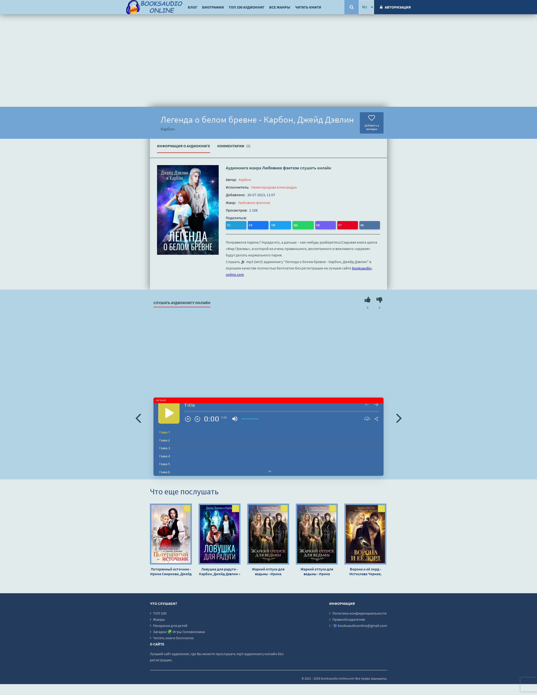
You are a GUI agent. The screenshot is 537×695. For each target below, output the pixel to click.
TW (249, 224)
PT (278, 224)
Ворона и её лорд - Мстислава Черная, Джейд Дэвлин (365, 570)
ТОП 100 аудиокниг (246, 7)
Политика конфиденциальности (359, 612)
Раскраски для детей (170, 624)
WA (259, 224)
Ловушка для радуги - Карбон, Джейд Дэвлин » (219, 570)
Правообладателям (348, 618)
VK (287, 224)
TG (230, 224)
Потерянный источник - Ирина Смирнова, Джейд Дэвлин (171, 570)
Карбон (245, 179)
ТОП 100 (160, 612)
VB (269, 224)
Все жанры (279, 7)
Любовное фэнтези (280, 168)
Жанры (159, 618)
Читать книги (308, 7)
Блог (192, 7)
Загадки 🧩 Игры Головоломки (179, 630)
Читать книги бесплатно (173, 637)
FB (239, 224)
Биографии (213, 7)
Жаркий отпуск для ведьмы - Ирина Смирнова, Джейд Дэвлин (268, 570)
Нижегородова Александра (274, 187)
